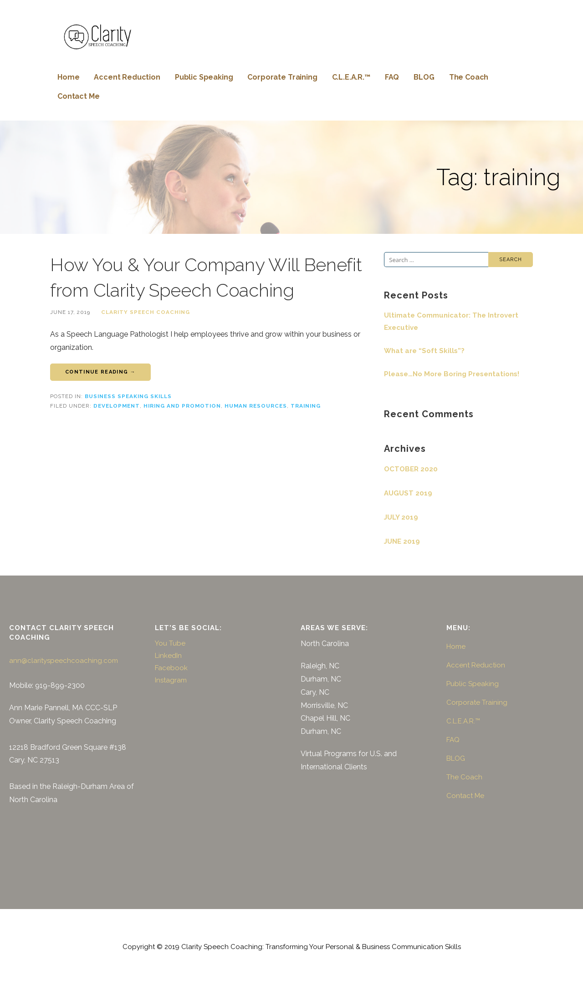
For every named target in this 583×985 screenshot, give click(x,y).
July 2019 (401, 517)
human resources (256, 406)
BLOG (424, 77)
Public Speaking (204, 77)
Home (68, 77)
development (116, 406)
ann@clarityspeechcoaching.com (63, 661)
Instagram (171, 680)
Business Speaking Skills (128, 396)
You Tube (170, 643)
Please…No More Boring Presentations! (451, 374)
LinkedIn (168, 656)
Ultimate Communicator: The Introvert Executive (451, 321)
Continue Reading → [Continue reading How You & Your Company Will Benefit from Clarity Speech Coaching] (100, 372)
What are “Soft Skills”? (424, 351)
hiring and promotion (182, 406)
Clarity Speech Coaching (145, 312)
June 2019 (402, 541)
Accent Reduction (127, 77)
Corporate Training (282, 77)
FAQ (392, 77)
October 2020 (411, 469)
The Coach (469, 77)
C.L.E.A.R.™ (351, 77)
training (306, 406)
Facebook (171, 668)
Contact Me (78, 96)
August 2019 (408, 493)
